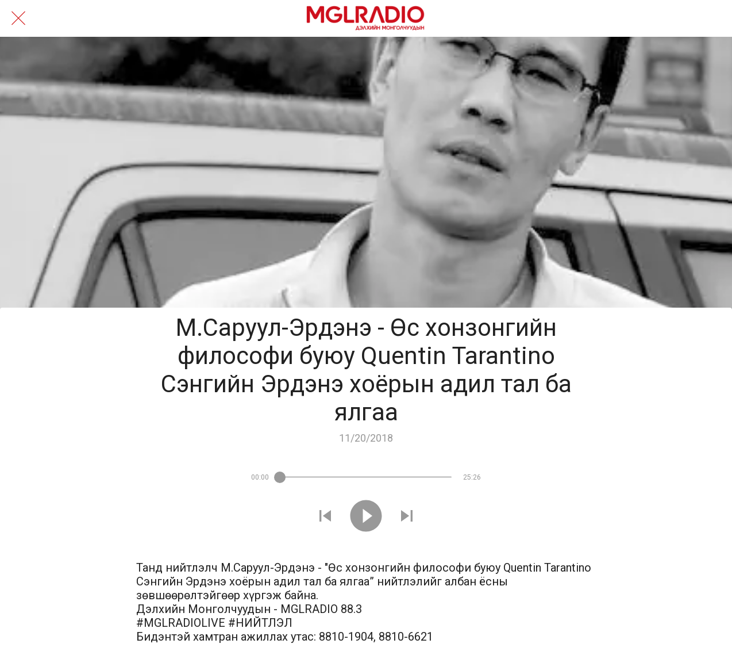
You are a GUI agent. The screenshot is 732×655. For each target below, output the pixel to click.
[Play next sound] (406, 517)
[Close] (18, 18)
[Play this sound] (366, 517)
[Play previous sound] (325, 517)
